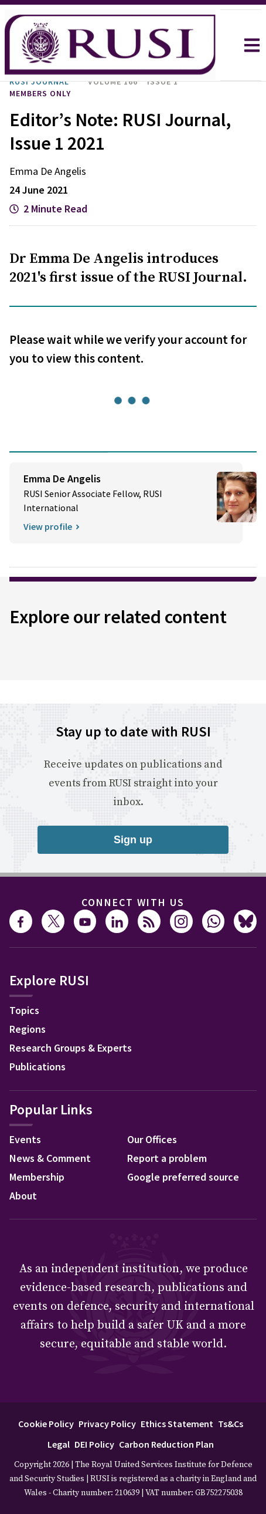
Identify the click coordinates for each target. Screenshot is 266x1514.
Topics (24, 1010)
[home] (110, 45)
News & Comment (50, 1158)
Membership (36, 1177)
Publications (37, 1066)
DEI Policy (94, 1444)
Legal (58, 1444)
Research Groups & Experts (70, 1048)
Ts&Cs (230, 1423)
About (23, 1195)
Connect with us (133, 902)
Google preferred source (183, 1177)
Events (25, 1139)
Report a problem (167, 1158)
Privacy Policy (107, 1423)
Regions (27, 1029)
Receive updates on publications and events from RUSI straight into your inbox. (133, 783)
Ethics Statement (177, 1423)
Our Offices (152, 1139)
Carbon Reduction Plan (166, 1444)
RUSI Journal (39, 81)
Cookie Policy (46, 1423)
